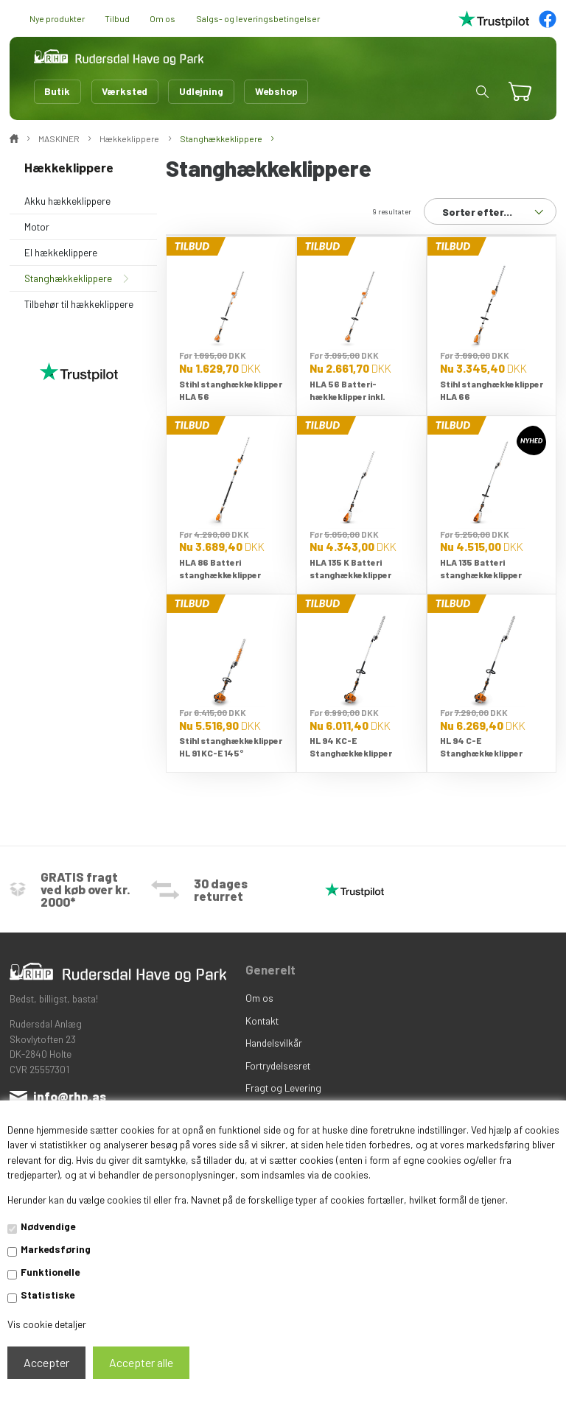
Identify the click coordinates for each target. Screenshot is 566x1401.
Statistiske (47, 1294)
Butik (57, 91)
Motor (36, 226)
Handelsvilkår (273, 1042)
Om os (162, 18)
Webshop (276, 91)
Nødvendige (48, 1226)
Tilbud (117, 18)
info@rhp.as (69, 1096)
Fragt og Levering (283, 1087)
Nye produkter (57, 18)
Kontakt (262, 1020)
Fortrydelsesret (277, 1065)
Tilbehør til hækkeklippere (78, 304)
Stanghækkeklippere (68, 278)
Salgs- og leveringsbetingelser (258, 18)
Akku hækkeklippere (67, 200)
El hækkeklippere (60, 252)
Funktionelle (50, 1271)
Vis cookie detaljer (46, 1324)
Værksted (124, 91)
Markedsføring (56, 1249)
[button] (482, 92)
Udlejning (201, 91)
